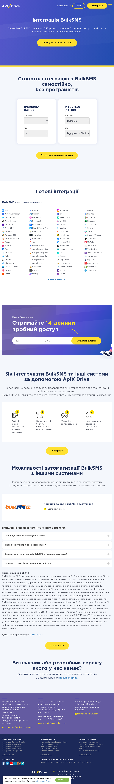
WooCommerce (94, 253)
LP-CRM (63, 221)
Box (6, 249)
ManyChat (64, 238)
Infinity (35, 274)
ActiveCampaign (12, 214)
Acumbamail (10, 221)
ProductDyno (66, 267)
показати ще (8, 754)
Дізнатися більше (44, 781)
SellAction (91, 224)
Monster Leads (66, 249)
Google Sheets (39, 263)
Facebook (36, 221)
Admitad (9, 224)
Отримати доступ (86, 341)
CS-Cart (8, 253)
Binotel (8, 245)
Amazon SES (10, 235)
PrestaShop (65, 263)
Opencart (64, 256)
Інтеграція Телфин (48, 748)
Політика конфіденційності (91, 744)
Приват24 (91, 267)
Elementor (37, 217)
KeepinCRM (65, 217)
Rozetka (91, 221)
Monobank (64, 245)
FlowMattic (37, 224)
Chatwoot (9, 263)
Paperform (65, 260)
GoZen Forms (38, 245)
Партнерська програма (89, 746)
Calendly (9, 256)
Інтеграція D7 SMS (48, 746)
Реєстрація (97, 6)
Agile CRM (9, 228)
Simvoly (90, 228)
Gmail (34, 242)
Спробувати (57, 646)
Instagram (64, 210)
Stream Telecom (94, 235)
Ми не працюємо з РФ (89, 751)
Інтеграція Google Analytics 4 (53, 742)
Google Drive (38, 260)
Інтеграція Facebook (11, 746)
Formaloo (36, 235)
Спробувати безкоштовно (57, 43)
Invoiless (64, 214)
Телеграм (91, 270)
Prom (62, 270)
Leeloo (63, 228)
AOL (7, 210)
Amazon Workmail (13, 238)
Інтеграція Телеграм (11, 744)
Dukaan (35, 214)
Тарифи (82, 748)
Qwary (90, 210)
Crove (35, 210)
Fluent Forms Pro (40, 228)
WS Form (91, 245)
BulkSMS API (36, 635)
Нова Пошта (93, 263)
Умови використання (88, 742)
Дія (25, 128)
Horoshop (36, 267)
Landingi (64, 224)
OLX (62, 253)
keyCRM (91, 260)
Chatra (8, 260)
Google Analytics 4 (40, 253)
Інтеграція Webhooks (11, 748)
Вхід (79, 6)
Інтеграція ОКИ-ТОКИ (50, 751)
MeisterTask (65, 242)
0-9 (89, 762)
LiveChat (64, 231)
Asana (7, 242)
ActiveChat (10, 217)
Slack (89, 231)
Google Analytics (40, 249)
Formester (37, 238)
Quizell (63, 274)
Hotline (35, 270)
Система (28, 115)
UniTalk (90, 242)
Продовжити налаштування (57, 155)
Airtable (8, 231)
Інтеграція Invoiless (49, 744)
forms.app (92, 256)
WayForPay (92, 249)
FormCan (36, 231)
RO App (90, 214)
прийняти (62, 780)
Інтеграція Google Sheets (13, 742)
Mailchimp (64, 235)
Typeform (91, 238)
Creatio (8, 274)
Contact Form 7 (12, 267)
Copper (8, 270)
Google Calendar (39, 256)
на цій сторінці (68, 678)
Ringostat (91, 217)
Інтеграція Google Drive (13, 751)
